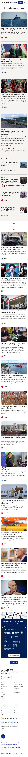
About (15, 707)
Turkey (2, 684)
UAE (2, 690)
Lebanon (3, 700)
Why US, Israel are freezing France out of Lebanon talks (13, 469)
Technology (16, 688)
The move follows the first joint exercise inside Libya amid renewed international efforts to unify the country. (14, 412)
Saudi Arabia (4, 686)
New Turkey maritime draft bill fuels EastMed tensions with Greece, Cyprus (10, 193)
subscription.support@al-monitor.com (9, 744)
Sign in (25, 2)
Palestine (3, 694)
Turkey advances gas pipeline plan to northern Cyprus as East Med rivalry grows (13, 376)
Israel (2, 692)
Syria (2, 702)
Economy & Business (18, 686)
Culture (15, 690)
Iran (2, 688)
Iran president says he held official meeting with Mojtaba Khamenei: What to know (14, 279)
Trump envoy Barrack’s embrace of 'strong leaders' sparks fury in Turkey (13, 564)
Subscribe (20, 2)
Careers (16, 712)
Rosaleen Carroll (19, 185)
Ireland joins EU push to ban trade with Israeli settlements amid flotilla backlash (13, 95)
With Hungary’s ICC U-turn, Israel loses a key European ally (13, 60)
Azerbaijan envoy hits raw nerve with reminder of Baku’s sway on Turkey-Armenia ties (12, 133)
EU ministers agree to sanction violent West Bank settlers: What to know (12, 248)
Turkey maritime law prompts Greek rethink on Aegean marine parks (14, 29)
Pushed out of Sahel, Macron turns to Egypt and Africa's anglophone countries (9, 181)
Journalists (16, 709)
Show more (14, 662)
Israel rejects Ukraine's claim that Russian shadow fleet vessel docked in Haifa (13, 438)
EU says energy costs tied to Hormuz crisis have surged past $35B (13, 311)
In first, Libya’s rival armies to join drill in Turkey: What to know (13, 407)
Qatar (2, 698)
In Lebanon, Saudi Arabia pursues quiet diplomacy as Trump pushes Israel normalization (12, 502)
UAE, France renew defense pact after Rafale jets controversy (9, 164)
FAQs (2, 711)
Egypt (2, 696)
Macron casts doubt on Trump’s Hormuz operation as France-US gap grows (13, 344)
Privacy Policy (4, 709)
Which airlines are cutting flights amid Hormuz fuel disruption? (12, 533)
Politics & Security (18, 684)
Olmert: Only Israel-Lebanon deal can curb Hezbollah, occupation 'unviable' (13, 598)
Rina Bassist (11, 185)
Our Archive (17, 692)
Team (15, 711)
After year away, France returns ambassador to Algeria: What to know (8, 209)
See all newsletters (14, 655)
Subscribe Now (6, 677)
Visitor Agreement (5, 707)
